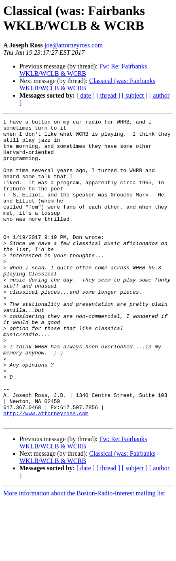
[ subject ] (135, 95)
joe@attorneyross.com (74, 45)
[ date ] (85, 95)
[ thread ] (108, 95)
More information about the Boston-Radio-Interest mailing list (84, 553)
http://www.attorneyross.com (46, 472)
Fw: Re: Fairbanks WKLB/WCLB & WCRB (83, 70)
